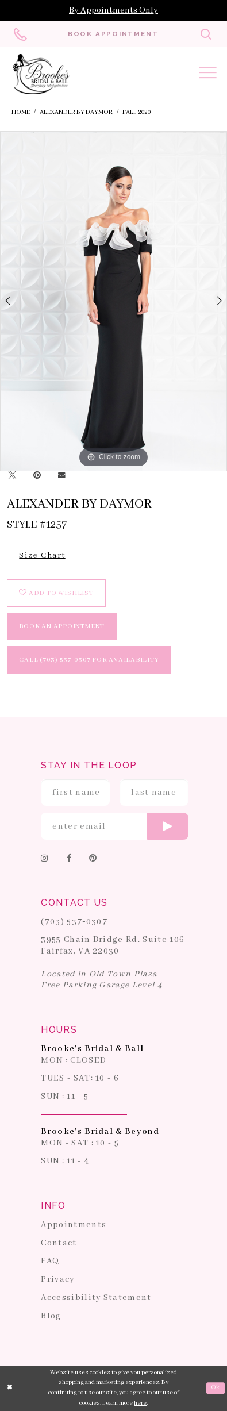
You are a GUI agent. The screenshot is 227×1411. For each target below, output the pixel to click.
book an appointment (62, 626)
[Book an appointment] (113, 34)
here (140, 1403)
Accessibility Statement (96, 1298)
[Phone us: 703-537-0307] (21, 34)
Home (20, 112)
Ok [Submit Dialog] (215, 1387)
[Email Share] (61, 476)
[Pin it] (37, 477)
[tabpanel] (113, 301)
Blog (51, 1316)
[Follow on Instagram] (45, 859)
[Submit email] (167, 826)
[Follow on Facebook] (69, 859)
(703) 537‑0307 (74, 922)
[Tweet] (12, 476)
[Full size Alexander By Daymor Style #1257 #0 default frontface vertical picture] (113, 301)
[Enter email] (114, 826)
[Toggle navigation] (208, 74)
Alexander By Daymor (76, 112)
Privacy (57, 1280)
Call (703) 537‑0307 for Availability (89, 659)
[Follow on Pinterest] (93, 859)
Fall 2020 (136, 112)
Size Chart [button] (42, 555)
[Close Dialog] (10, 1388)
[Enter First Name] (75, 792)
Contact (58, 1243)
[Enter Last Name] (154, 792)
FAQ (50, 1261)
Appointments (73, 1225)
